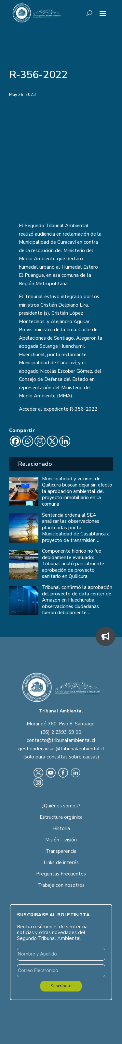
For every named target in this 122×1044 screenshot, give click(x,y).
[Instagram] (40, 441)
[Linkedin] (64, 441)
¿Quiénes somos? (61, 806)
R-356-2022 (83, 409)
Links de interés (61, 862)
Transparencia (61, 851)
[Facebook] (15, 441)
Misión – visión (61, 840)
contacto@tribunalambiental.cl (61, 740)
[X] (52, 441)
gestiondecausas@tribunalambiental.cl (61, 748)
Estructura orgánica (61, 817)
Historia (61, 828)
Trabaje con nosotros (61, 885)
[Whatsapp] (27, 441)
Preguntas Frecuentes (61, 874)
